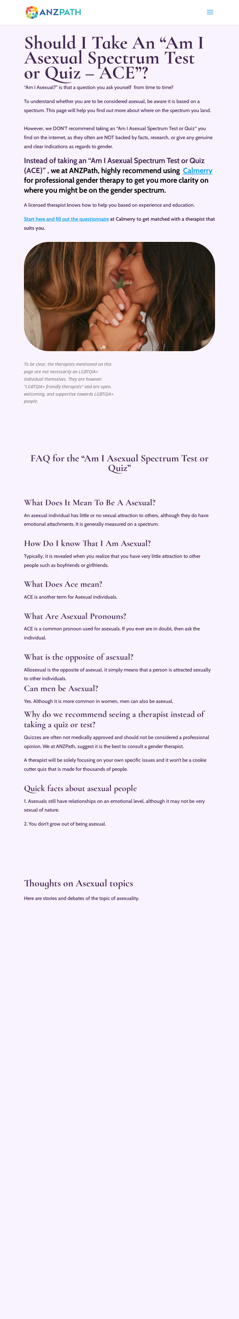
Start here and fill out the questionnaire (66, 219)
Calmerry (198, 170)
